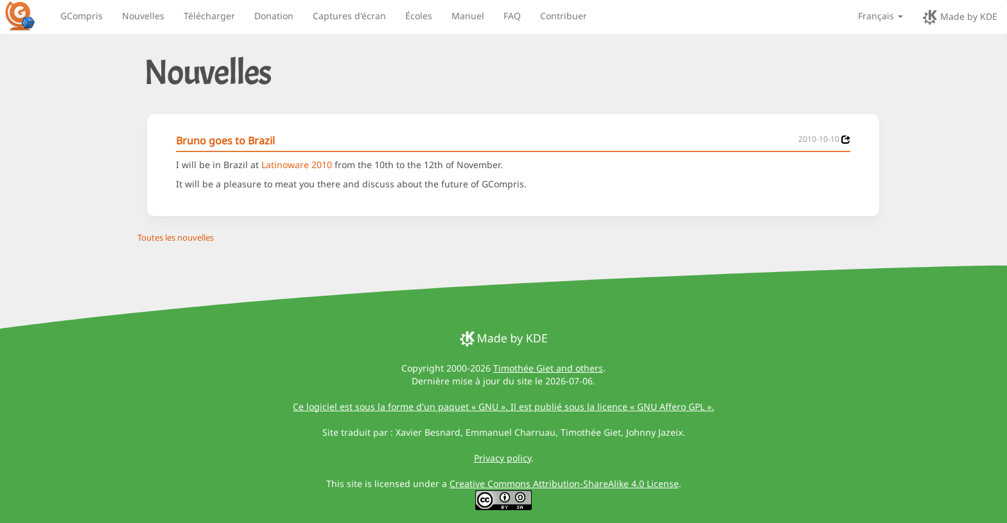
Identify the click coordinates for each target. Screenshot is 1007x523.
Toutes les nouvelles (175, 237)
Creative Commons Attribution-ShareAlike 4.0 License (564, 483)
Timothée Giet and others (548, 368)
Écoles (418, 16)
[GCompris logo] (27, 15)
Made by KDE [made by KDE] (959, 17)
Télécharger (209, 16)
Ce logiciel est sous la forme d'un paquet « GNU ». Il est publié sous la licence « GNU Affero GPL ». (503, 406)
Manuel (467, 16)
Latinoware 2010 (296, 165)
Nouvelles (143, 16)
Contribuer (563, 16)
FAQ (512, 16)
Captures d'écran (349, 16)
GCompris (81, 16)
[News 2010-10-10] (845, 139)
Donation (273, 16)
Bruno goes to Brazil (225, 140)
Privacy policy (502, 458)
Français (880, 16)
